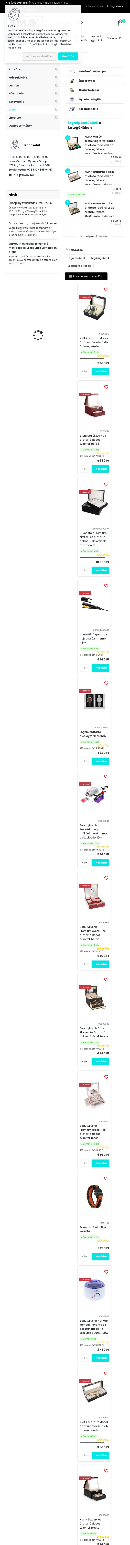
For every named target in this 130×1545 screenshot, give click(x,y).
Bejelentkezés (96, 6)
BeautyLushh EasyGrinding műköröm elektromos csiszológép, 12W (112, 548)
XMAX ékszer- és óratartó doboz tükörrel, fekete (79, 963)
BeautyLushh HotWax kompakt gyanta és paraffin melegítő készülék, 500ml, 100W (83, 861)
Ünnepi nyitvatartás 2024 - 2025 (30, 203)
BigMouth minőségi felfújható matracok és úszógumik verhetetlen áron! (33, 248)
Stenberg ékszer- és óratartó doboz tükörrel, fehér (111, 963)
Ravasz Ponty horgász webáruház (112, 1433)
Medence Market (114, 1446)
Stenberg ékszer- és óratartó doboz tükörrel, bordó (111, 342)
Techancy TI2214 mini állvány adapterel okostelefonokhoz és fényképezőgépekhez (41, 360)
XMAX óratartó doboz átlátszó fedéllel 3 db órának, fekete (83, 342)
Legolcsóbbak (76, 258)
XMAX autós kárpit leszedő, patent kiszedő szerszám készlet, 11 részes (42, 294)
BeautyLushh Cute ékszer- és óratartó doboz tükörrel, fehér (111, 1173)
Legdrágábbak (100, 258)
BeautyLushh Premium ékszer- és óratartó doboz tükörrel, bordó (82, 653)
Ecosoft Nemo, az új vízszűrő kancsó (33, 223)
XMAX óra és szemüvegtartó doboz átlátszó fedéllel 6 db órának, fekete (111, 1072)
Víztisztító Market (114, 1441)
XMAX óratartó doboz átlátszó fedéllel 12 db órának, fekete (112, 1266)
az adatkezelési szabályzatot (76, 1363)
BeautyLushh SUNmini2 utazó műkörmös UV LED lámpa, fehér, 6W (80, 1069)
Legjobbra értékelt (79, 266)
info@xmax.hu (23, 175)
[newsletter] (113, 1354)
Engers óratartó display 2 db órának (82, 550)
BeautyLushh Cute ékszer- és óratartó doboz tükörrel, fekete (112, 653)
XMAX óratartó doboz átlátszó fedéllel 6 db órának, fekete (112, 861)
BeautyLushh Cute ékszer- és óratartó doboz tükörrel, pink (81, 1266)
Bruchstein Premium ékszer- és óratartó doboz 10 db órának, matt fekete (82, 444)
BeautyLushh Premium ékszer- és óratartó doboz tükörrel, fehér (82, 757)
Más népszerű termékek (94, 236)
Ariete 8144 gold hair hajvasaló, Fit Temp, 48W (112, 444)
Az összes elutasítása (39, 56)
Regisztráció (117, 6)
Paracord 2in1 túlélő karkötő (111, 758)
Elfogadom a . (86, 1363)
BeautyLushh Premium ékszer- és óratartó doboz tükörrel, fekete (82, 1173)
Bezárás (68, 56)
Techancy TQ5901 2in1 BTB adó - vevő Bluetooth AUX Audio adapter (41, 327)
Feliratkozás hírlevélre (39, 1345)
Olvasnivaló (114, 38)
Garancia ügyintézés (97, 38)
